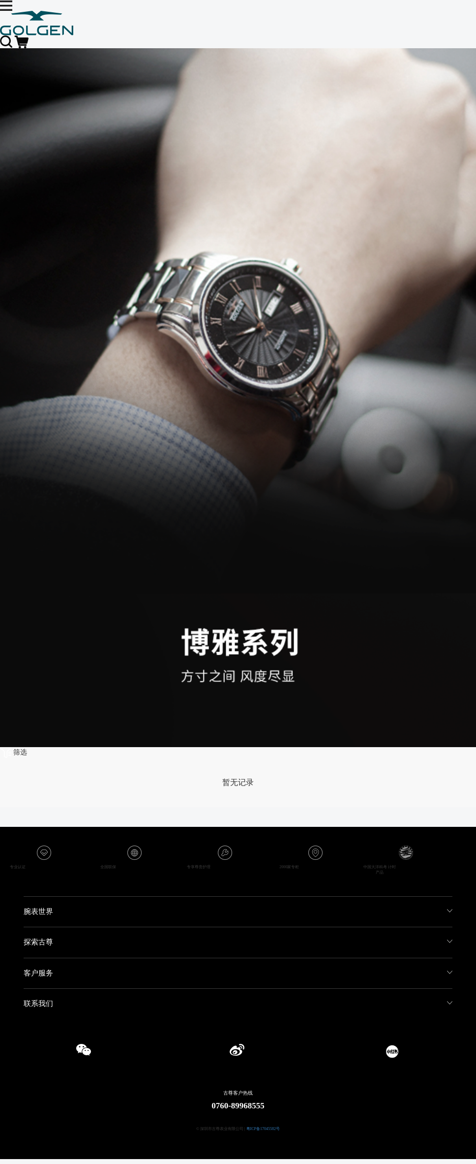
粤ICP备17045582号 (263, 1129)
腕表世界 (38, 911)
